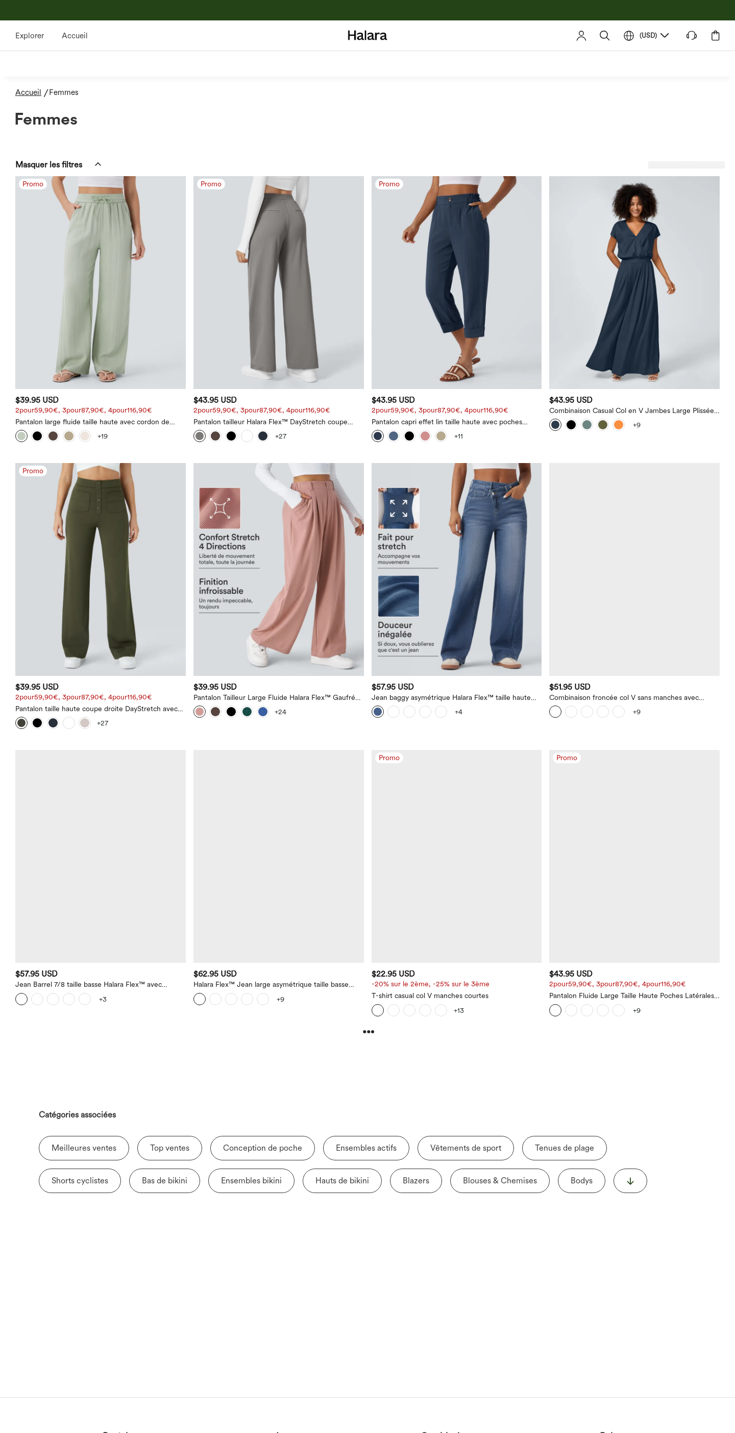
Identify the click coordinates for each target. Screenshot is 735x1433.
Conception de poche (262, 1148)
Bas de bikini (164, 1180)
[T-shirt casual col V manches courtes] (457, 856)
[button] (605, 35)
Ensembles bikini (251, 1180)
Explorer (29, 35)
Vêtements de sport (465, 1148)
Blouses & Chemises (500, 1180)
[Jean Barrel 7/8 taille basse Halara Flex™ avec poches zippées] (100, 856)
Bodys (582, 1180)
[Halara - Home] (367, 35)
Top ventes (169, 1148)
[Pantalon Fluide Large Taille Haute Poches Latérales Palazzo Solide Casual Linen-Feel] (634, 856)
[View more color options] (102, 436)
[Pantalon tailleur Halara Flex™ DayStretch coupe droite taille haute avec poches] (278, 282)
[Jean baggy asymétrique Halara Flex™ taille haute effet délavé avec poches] (457, 569)
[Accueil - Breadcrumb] (32, 92)
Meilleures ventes (84, 1148)
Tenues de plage (564, 1148)
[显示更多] (630, 1181)
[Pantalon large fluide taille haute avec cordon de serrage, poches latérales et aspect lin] (100, 282)
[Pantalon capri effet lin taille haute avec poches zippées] (457, 282)
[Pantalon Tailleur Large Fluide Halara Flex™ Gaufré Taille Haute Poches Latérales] (278, 569)
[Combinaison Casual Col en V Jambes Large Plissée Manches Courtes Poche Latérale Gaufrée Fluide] (634, 282)
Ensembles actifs (366, 1148)
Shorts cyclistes (80, 1180)
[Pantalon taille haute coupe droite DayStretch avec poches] (100, 569)
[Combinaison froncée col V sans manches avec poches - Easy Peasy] (634, 569)
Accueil (75, 35)
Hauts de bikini (342, 1180)
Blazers (416, 1180)
